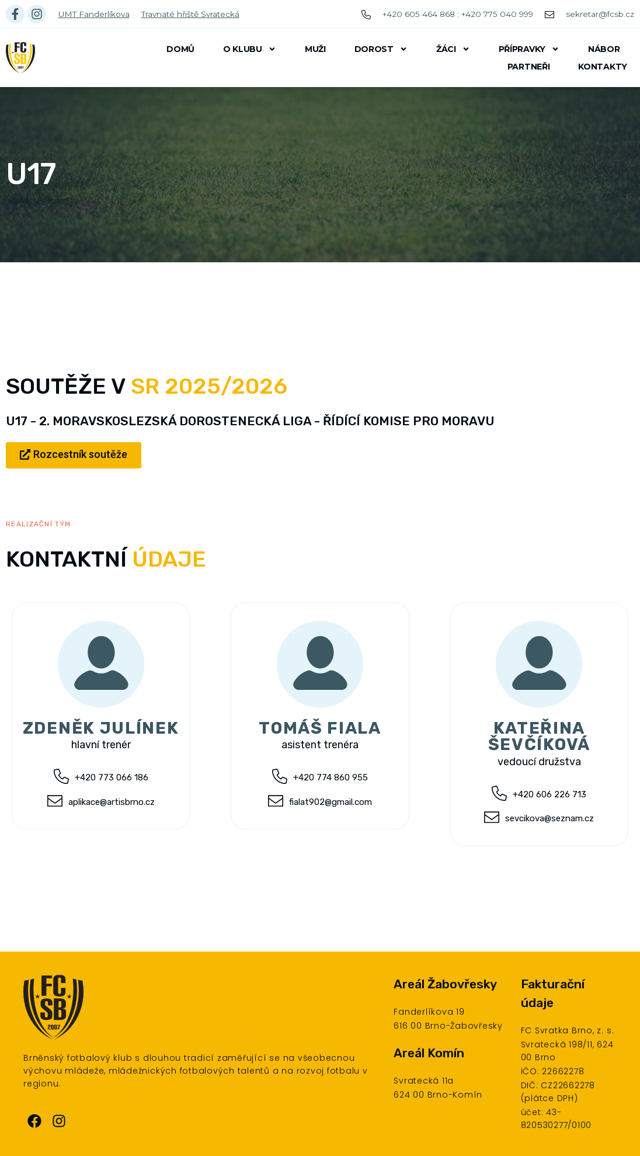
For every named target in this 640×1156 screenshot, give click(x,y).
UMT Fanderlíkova (94, 14)
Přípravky (529, 49)
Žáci (453, 49)
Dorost (381, 49)
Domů (180, 49)
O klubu (249, 49)
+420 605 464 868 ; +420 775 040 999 (457, 14)
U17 (31, 174)
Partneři (528, 66)
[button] (73, 455)
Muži (315, 49)
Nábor (604, 49)
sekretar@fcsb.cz (600, 14)
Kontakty (602, 66)
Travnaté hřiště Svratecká (190, 14)
